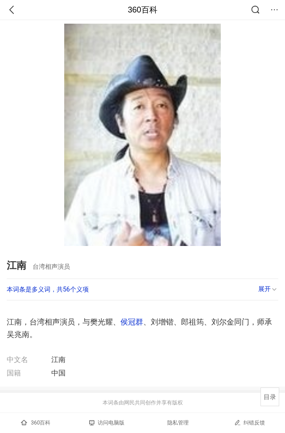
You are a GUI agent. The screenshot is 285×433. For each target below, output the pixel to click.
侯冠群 (131, 321)
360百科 (142, 9)
